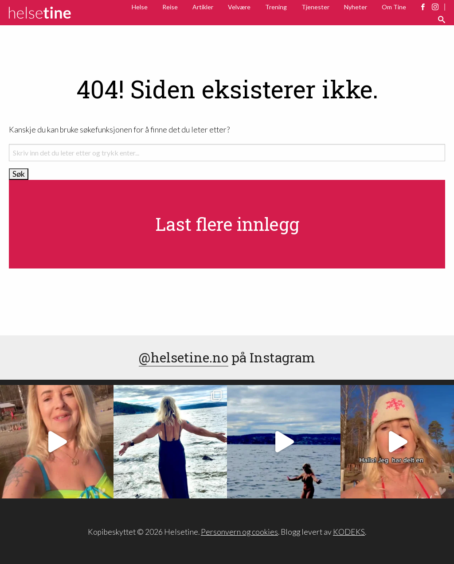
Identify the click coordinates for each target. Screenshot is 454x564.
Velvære (239, 7)
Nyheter (355, 7)
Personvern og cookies (239, 532)
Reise (170, 7)
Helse (140, 7)
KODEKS (349, 532)
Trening (276, 7)
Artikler (202, 7)
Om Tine (394, 7)
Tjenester (315, 7)
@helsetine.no (183, 357)
